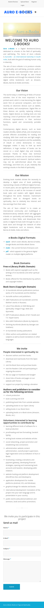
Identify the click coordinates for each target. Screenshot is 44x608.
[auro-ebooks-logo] (18, 12)
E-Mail (6, 538)
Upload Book (25, 2)
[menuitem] (13, 1)
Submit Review (13, 2)
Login (22, 5)
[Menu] (27, 12)
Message (7, 559)
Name (6, 528)
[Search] (22, 12)
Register (34, 2)
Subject (6, 549)
